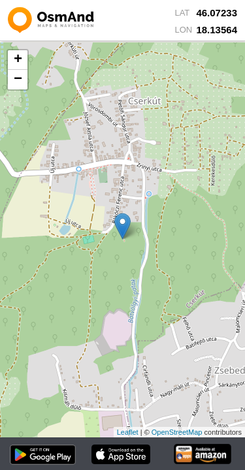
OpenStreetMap (177, 432)
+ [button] (18, 60)
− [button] (18, 79)
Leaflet (128, 432)
